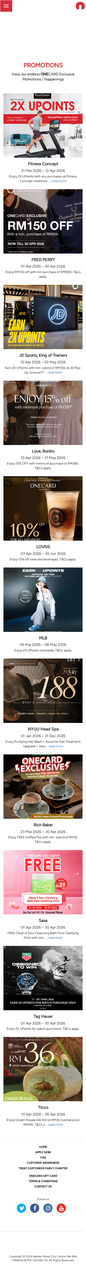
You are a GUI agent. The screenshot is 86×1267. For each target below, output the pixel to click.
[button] (80, 6)
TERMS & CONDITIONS (43, 1181)
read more (59, 181)
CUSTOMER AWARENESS (43, 1162)
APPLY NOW (43, 1152)
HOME (43, 1147)
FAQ (43, 1157)
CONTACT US (43, 1186)
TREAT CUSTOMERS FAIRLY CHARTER (43, 1168)
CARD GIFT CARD (43, 1176)
